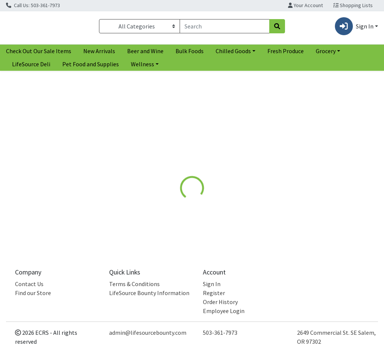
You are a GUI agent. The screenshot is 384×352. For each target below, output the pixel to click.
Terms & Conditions (134, 284)
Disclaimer (251, 165)
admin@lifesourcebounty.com (147, 332)
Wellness (142, 67)
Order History (220, 302)
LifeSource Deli (31, 67)
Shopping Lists (353, 5)
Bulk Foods (190, 54)
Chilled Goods (233, 54)
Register (214, 293)
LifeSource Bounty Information (149, 293)
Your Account (305, 5)
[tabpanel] (272, 208)
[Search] (225, 28)
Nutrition (214, 165)
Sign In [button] (354, 28)
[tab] (181, 165)
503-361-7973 (220, 332)
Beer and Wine (145, 54)
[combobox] (225, 28)
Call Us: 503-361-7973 (33, 5)
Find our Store (33, 293)
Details (181, 165)
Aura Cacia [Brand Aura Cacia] (248, 201)
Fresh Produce (285, 54)
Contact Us (29, 284)
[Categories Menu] (139, 28)
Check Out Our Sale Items (38, 54)
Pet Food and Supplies (90, 67)
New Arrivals (99, 54)
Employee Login (223, 311)
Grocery (326, 54)
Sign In (211, 284)
